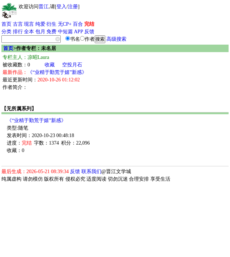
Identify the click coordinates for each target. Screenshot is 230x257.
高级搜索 (116, 39)
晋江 (44, 6)
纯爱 (40, 24)
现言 (29, 24)
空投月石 (72, 64)
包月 (40, 31)
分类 (6, 31)
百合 (78, 24)
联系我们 (91, 171)
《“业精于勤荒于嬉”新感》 (57, 72)
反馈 (89, 31)
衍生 (51, 24)
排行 (18, 31)
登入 (61, 6)
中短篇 (65, 31)
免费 (51, 31)
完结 (89, 24)
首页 (6, 24)
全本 (29, 31)
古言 (18, 24)
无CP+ (65, 24)
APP (78, 31)
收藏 (50, 64)
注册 (73, 6)
